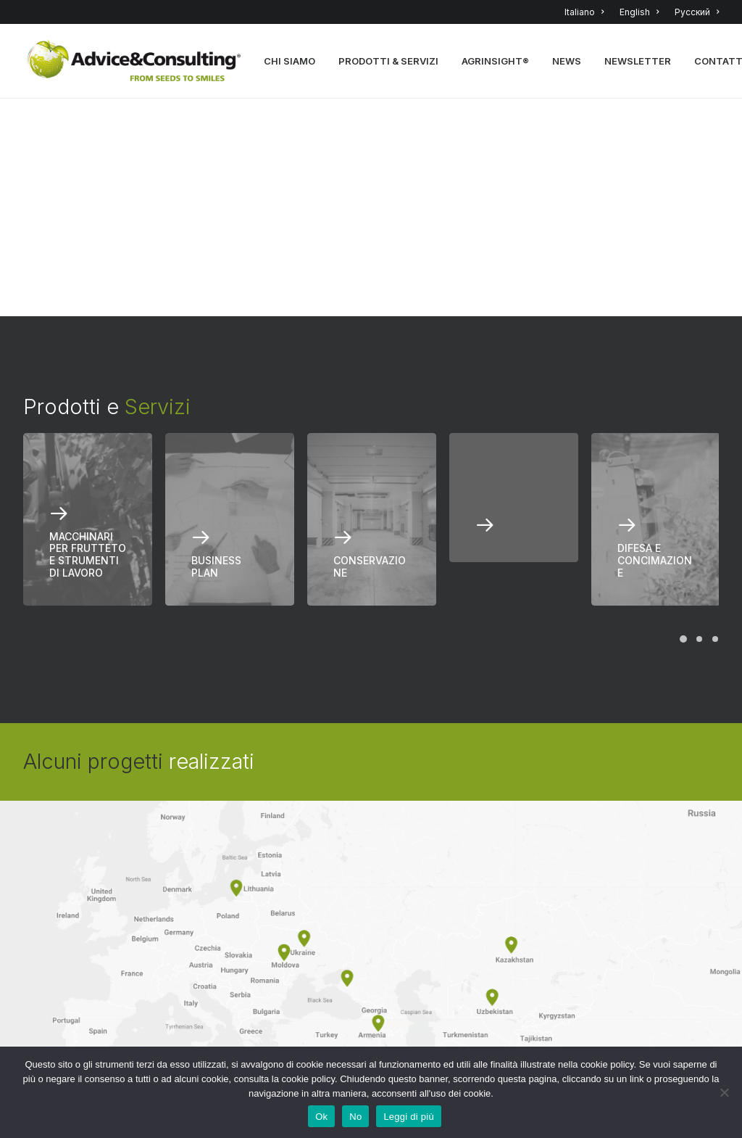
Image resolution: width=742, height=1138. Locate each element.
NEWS (567, 61)
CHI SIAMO (290, 61)
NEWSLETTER (638, 61)
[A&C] (134, 61)
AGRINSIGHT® (496, 61)
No (355, 1116)
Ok (321, 1116)
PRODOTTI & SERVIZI (389, 61)
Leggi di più (408, 1116)
